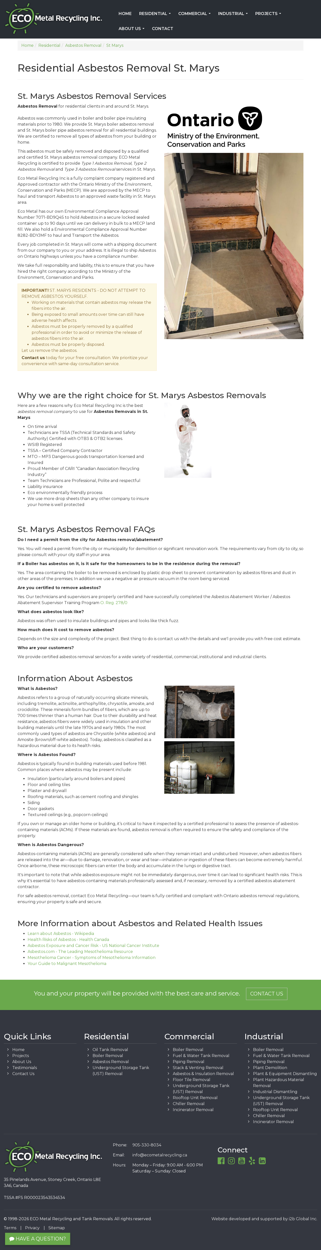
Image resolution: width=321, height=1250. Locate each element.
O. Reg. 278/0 (113, 602)
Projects (269, 15)
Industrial (234, 15)
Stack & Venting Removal (198, 1067)
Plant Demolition (270, 1067)
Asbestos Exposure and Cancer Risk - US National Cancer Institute (93, 945)
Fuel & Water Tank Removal (201, 1055)
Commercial (195, 15)
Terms (10, 1227)
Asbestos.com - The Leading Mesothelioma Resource (80, 951)
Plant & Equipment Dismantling (285, 1073)
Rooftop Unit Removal (195, 1097)
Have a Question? (37, 1239)
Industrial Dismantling (275, 1091)
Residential (156, 15)
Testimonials (24, 1067)
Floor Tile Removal (191, 1079)
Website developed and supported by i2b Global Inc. (264, 1218)
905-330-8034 (146, 1145)
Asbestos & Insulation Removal (203, 1073)
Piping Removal (188, 1061)
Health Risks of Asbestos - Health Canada (68, 939)
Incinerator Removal (193, 1109)
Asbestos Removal (111, 1061)
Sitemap (56, 1227)
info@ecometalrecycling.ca (159, 1155)
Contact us (33, 357)
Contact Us (266, 994)
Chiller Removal (189, 1103)
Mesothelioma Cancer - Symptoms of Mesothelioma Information (91, 957)
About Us (132, 30)
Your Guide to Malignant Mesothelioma (67, 963)
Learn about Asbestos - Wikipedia (61, 933)
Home (125, 13)
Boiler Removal (108, 1055)
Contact (162, 28)
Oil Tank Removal (110, 1049)
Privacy (32, 1227)
